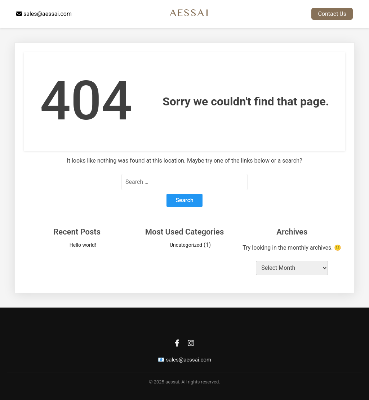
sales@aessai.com (44, 13)
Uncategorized (186, 245)
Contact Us (332, 13)
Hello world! (83, 245)
